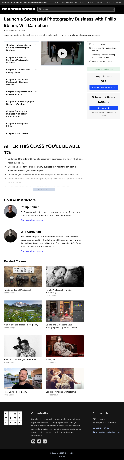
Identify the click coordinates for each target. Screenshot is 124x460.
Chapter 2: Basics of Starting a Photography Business (17, 60)
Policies (62, 456)
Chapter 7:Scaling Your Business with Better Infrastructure (17, 114)
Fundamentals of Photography (18, 289)
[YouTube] (33, 441)
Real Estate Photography (15, 391)
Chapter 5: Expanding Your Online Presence (19, 93)
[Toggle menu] (119, 9)
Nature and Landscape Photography (21, 324)
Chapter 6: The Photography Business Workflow (20, 103)
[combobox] (76, 9)
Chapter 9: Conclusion (17, 133)
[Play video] (62, 53)
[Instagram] (45, 441)
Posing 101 (50, 359)
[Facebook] (39, 441)
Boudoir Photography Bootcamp (61, 391)
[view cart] (91, 2)
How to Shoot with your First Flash (20, 359)
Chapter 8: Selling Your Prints (17, 125)
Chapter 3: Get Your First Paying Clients (18, 71)
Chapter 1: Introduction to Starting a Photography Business (18, 47)
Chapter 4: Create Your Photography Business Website (17, 82)
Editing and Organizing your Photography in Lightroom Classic (61, 326)
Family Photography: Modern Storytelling (59, 291)
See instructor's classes (32, 220)
